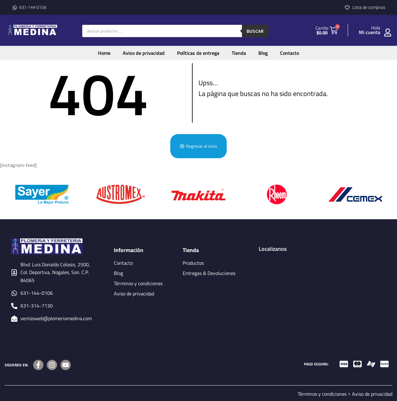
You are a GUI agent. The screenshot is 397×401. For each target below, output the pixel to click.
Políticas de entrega (198, 53)
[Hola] (388, 32)
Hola (375, 27)
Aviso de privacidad (144, 53)
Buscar (255, 31)
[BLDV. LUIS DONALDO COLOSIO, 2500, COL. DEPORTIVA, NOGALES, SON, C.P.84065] (322, 294)
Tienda (239, 53)
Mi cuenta (369, 32)
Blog (263, 53)
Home (104, 53)
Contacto (289, 53)
